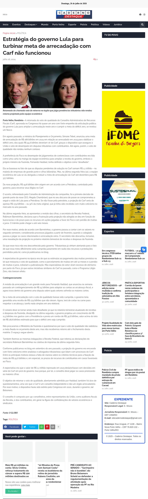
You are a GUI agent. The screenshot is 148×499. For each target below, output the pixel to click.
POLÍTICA (21, 33)
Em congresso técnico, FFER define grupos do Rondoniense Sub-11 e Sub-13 (111, 256)
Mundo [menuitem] (44, 24)
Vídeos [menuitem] (106, 24)
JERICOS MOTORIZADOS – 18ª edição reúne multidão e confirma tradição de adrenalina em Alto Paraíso (112, 291)
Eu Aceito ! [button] (13, 491)
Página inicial (9, 33)
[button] (142, 24)
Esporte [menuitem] (72, 24)
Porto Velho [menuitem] (58, 24)
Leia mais (25, 485)
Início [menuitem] (5, 24)
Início (5, 14)
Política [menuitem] (95, 24)
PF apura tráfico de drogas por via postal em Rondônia (135, 372)
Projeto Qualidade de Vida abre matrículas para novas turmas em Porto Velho (112, 327)
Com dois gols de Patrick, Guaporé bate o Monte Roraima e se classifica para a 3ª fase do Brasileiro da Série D (134, 331)
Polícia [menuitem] (83, 24)
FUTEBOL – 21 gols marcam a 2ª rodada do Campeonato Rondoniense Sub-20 (135, 255)
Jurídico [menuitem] (118, 24)
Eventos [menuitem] (16, 24)
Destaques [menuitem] (30, 24)
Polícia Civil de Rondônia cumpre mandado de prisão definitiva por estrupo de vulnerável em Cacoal (111, 378)
